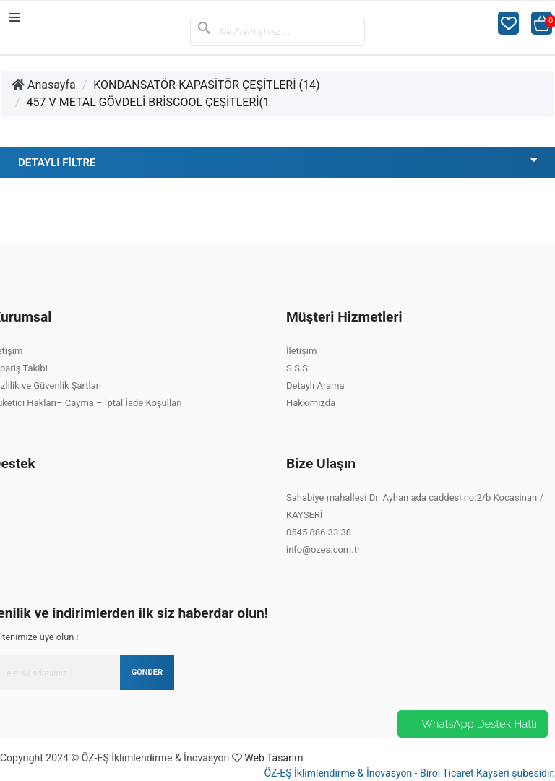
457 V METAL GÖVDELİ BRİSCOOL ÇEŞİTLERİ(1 (148, 102)
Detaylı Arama (315, 385)
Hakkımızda (310, 402)
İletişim (301, 350)
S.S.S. (298, 368)
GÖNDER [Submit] (147, 672)
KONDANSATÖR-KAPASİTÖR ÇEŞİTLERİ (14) (206, 85)
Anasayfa (44, 85)
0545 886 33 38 (318, 532)
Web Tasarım (273, 758)
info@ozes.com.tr (323, 549)
